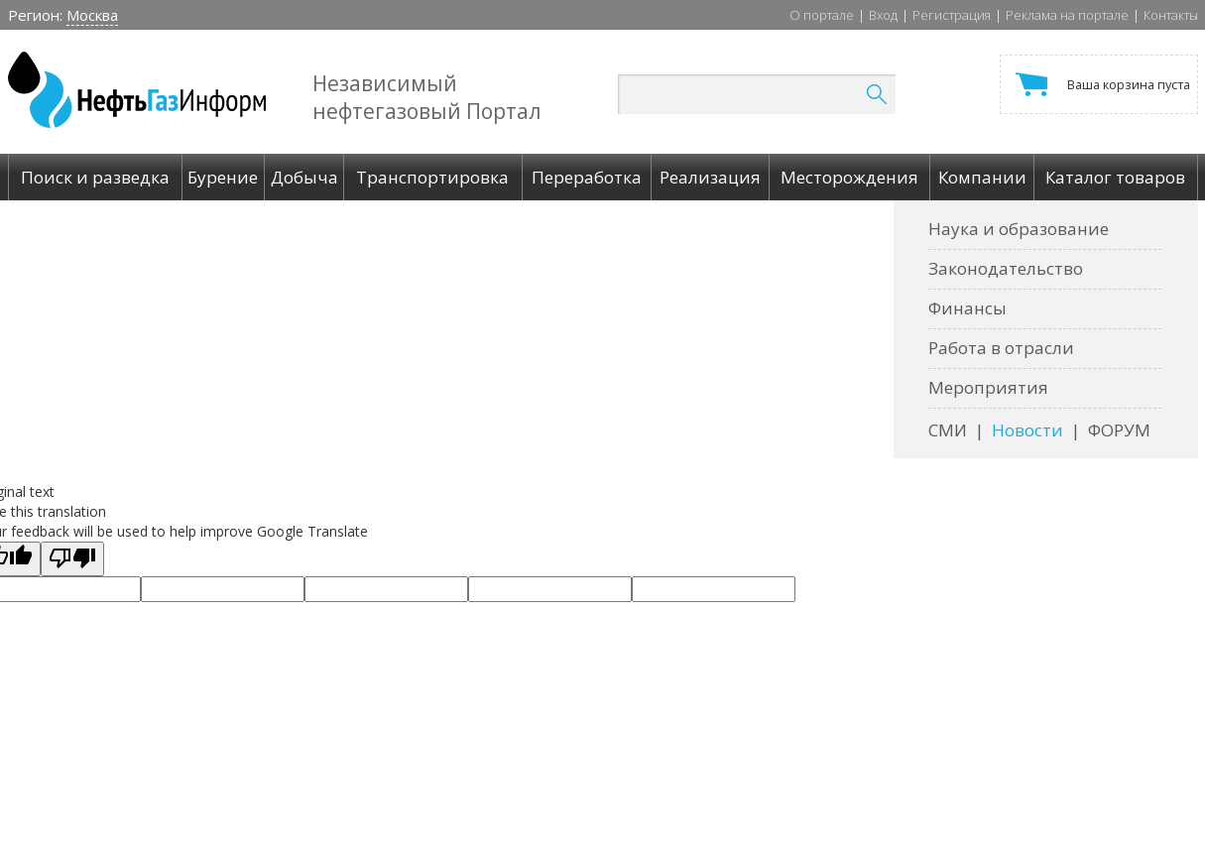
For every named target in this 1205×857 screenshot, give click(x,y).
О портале (821, 15)
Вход (883, 15)
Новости (1027, 430)
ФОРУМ (1119, 430)
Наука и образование (1018, 228)
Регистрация (951, 15)
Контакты (1171, 15)
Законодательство (1005, 268)
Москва (92, 15)
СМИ (947, 430)
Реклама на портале (1067, 15)
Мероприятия (988, 387)
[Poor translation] (72, 559)
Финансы (967, 308)
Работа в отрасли (1001, 347)
